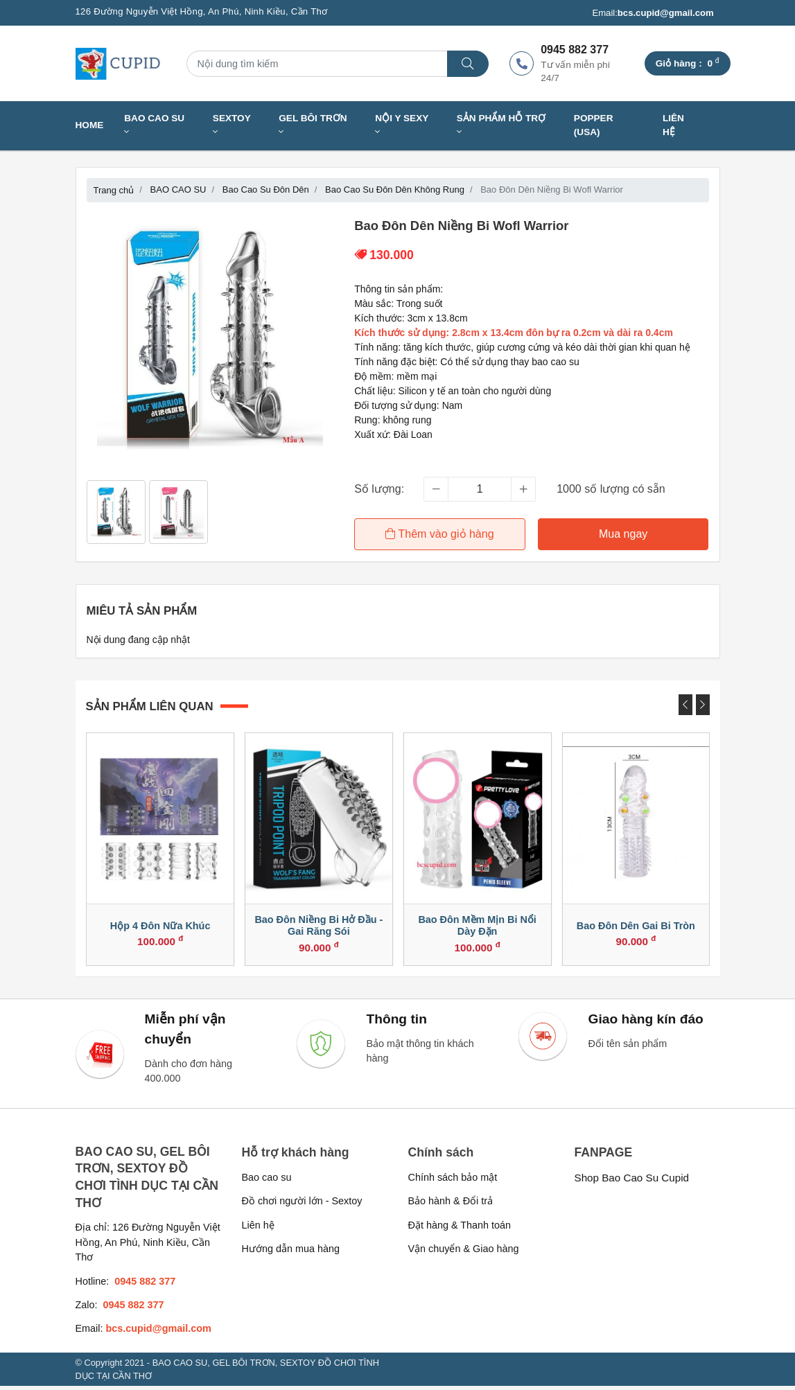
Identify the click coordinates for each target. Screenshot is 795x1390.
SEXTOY (232, 125)
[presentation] (685, 703)
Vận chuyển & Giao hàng (463, 1252)
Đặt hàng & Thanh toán (460, 1229)
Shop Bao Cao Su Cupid (632, 1182)
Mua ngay (624, 534)
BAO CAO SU (154, 125)
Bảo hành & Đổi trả (450, 1205)
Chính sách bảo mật (453, 1181)
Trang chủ (114, 190)
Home (90, 125)
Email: (652, 13)
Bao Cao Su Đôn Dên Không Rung (394, 189)
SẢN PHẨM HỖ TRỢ (501, 125)
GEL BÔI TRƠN (313, 125)
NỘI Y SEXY (401, 125)
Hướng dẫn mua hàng (291, 1252)
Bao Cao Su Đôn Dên (265, 189)
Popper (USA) (593, 125)
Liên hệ (673, 125)
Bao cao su (267, 1181)
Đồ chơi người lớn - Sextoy (302, 1205)
